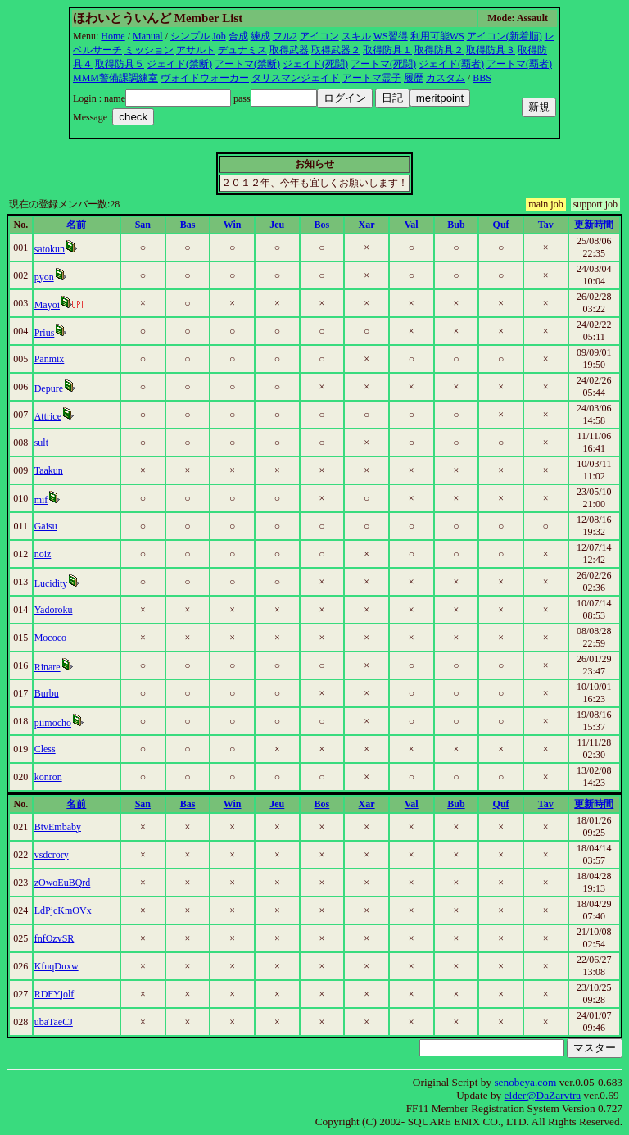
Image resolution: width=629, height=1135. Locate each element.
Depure (48, 388)
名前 (76, 224)
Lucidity (51, 583)
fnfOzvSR (54, 938)
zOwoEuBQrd (62, 882)
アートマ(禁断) (247, 64)
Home (112, 36)
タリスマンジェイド (295, 78)
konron (48, 777)
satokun (49, 249)
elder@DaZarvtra (543, 1095)
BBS (482, 78)
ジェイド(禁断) (179, 64)
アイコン (319, 36)
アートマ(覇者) (519, 64)
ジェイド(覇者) (451, 64)
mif (41, 500)
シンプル (190, 36)
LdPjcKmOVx (63, 910)
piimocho (52, 723)
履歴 (413, 78)
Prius (44, 332)
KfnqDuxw (56, 966)
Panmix (49, 359)
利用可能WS (437, 36)
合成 (238, 36)
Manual (148, 36)
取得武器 (289, 50)
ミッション (149, 50)
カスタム (445, 78)
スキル (356, 36)
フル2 (285, 36)
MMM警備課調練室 (115, 78)
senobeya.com (525, 1082)
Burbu (46, 693)
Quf (501, 224)
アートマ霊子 (371, 78)
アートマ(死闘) (383, 64)
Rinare (47, 667)
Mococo (50, 637)
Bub (455, 224)
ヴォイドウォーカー (205, 78)
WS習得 (390, 36)
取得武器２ (335, 50)
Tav (546, 224)
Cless (45, 749)
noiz (43, 554)
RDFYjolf (54, 994)
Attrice (47, 416)
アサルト (195, 50)
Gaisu (45, 526)
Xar (367, 224)
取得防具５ (119, 64)
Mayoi (47, 305)
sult (41, 442)
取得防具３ (490, 50)
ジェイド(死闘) (315, 64)
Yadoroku (53, 609)
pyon (44, 277)
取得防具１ (387, 50)
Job (219, 36)
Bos (322, 224)
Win (233, 224)
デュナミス (242, 50)
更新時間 (593, 224)
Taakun (48, 470)
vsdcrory (51, 854)
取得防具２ (439, 50)
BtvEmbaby (57, 827)
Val (412, 224)
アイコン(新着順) (504, 36)
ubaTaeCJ (53, 1022)
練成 (260, 36)
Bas (188, 224)
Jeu (276, 224)
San (143, 224)
